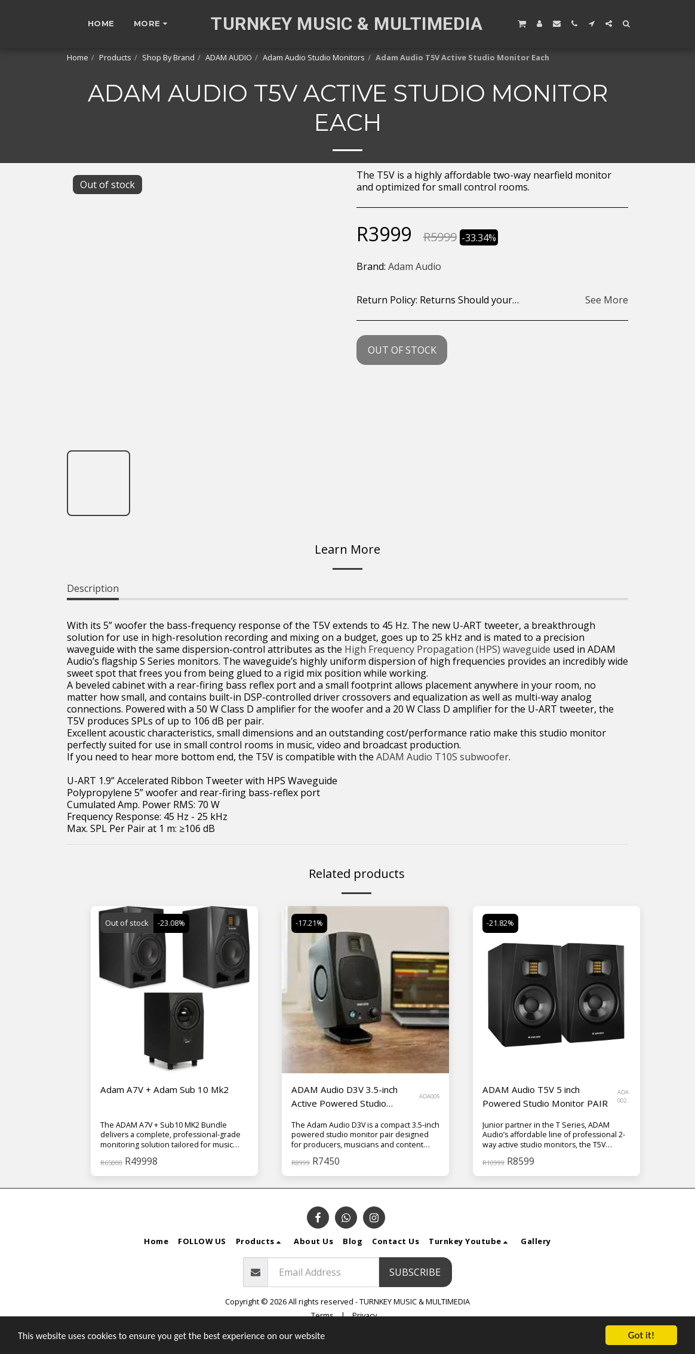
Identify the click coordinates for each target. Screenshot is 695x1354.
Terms (322, 1315)
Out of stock (402, 350)
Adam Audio (414, 266)
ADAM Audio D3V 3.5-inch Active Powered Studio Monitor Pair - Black (348, 1097)
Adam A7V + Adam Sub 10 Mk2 (168, 1090)
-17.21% (310, 922)
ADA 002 (624, 1097)
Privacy (364, 1315)
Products (115, 57)
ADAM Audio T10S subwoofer (442, 756)
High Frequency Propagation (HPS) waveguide (448, 649)
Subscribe (415, 1272)
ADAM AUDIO (228, 57)
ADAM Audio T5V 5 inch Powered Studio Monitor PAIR (549, 1097)
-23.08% (172, 922)
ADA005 (429, 1097)
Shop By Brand (168, 57)
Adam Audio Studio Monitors (314, 57)
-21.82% (501, 922)
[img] (174, 989)
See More (606, 300)
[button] (521, 23)
